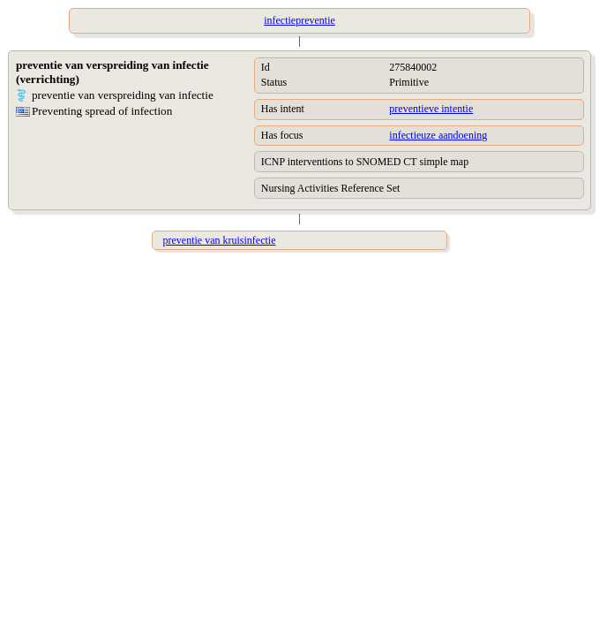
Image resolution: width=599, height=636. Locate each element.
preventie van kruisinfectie (219, 240)
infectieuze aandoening (438, 135)
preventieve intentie (431, 108)
